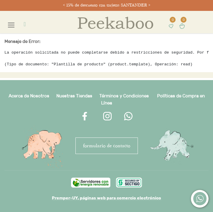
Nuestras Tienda (73, 96)
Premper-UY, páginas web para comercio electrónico (106, 198)
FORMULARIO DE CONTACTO (106, 145)
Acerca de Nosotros (29, 96)
